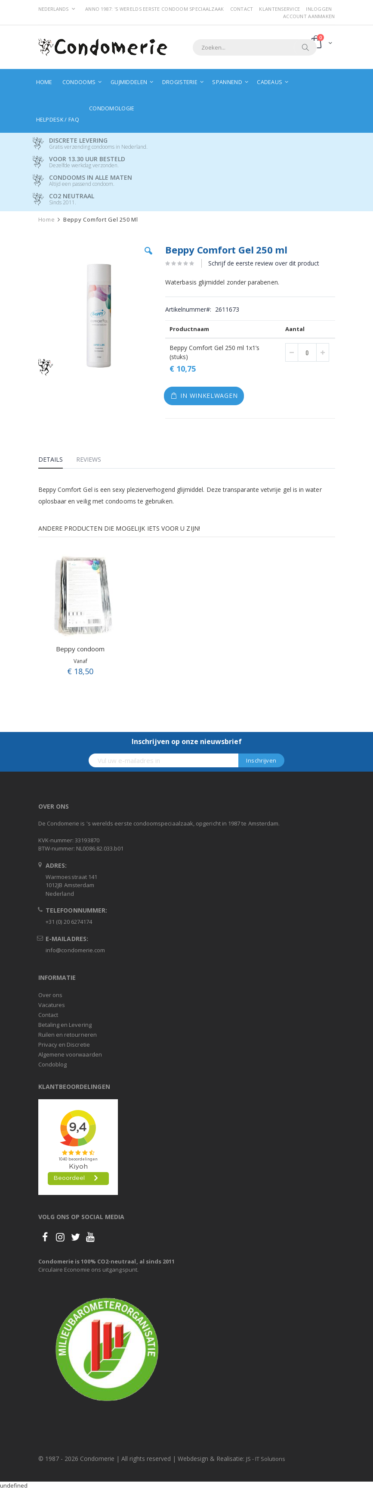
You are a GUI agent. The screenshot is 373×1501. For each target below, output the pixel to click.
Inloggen (319, 9)
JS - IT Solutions (265, 1459)
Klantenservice (279, 9)
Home (46, 219)
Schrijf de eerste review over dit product (263, 263)
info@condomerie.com (75, 950)
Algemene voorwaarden (70, 1054)
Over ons (50, 995)
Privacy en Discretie (64, 1044)
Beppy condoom (80, 648)
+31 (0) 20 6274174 (69, 922)
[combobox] (254, 47)
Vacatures (51, 1005)
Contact (241, 9)
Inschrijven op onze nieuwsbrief (187, 741)
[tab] (57, 461)
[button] (148, 257)
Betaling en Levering (65, 1025)
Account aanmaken (309, 16)
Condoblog (52, 1064)
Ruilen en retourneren (67, 1034)
